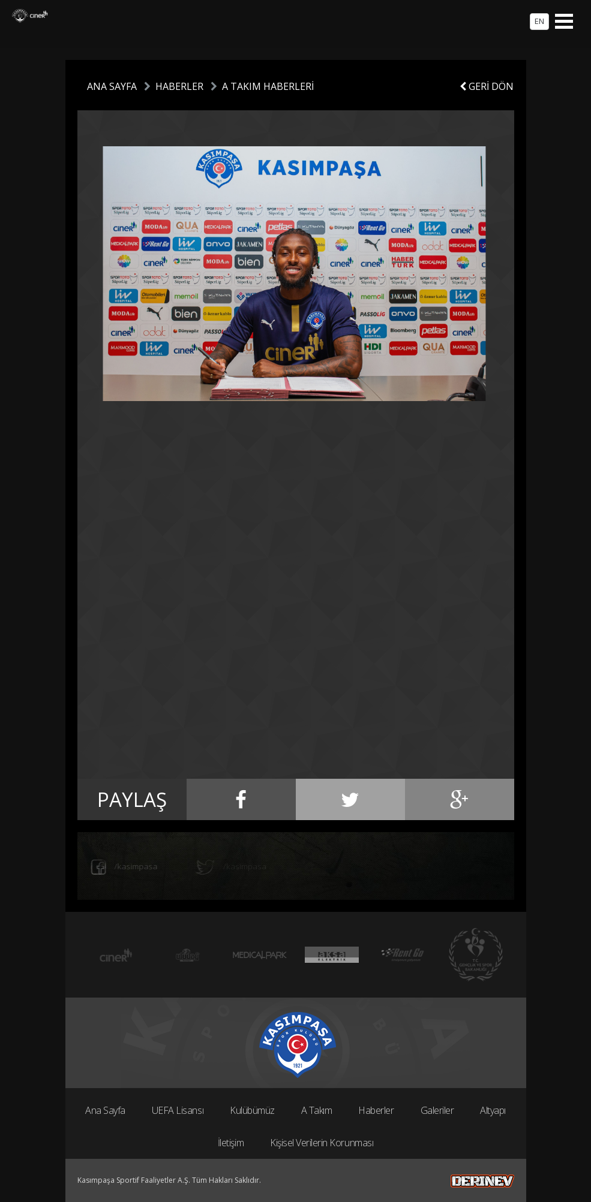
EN (539, 21)
